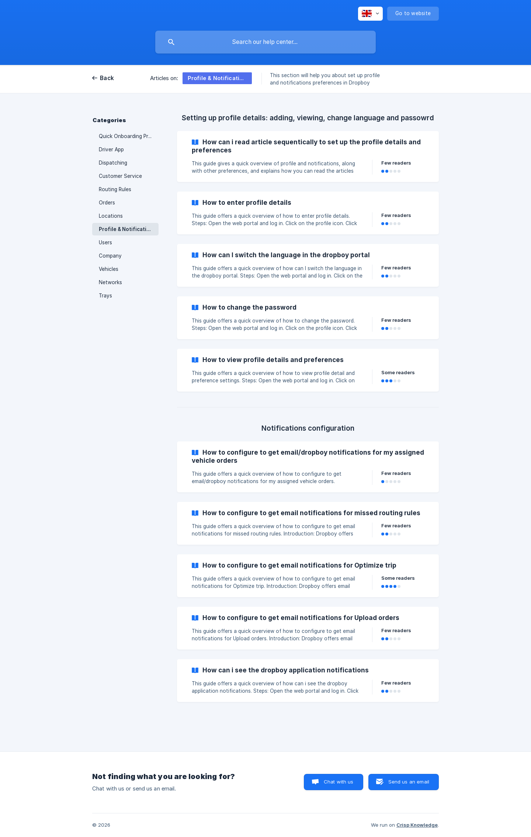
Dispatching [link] (113, 163)
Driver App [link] (111, 149)
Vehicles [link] (108, 269)
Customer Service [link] (120, 176)
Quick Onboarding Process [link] (129, 136)
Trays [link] (105, 296)
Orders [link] (107, 203)
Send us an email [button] (408, 782)
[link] (308, 156)
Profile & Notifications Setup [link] (129, 229)
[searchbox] (265, 42)
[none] (370, 14)
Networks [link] (110, 282)
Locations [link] (111, 216)
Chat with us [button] (339, 782)
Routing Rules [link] (115, 189)
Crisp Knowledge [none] (417, 825)
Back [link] (107, 78)
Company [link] (110, 256)
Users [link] (105, 242)
